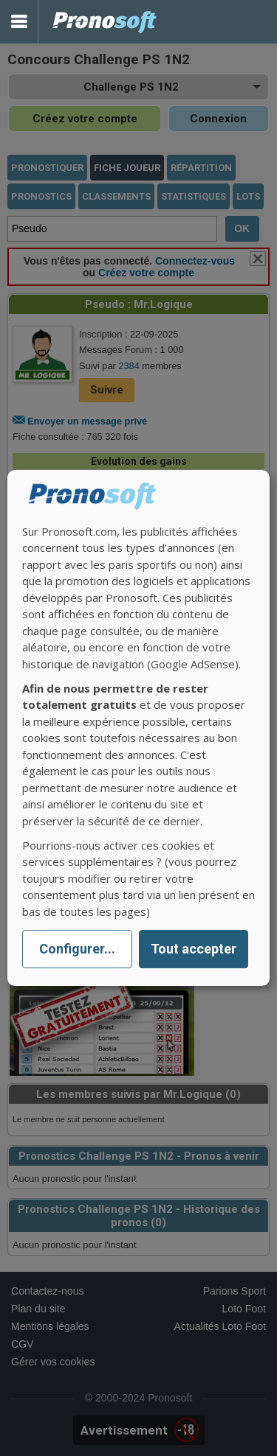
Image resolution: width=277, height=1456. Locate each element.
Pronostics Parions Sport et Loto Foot (104, 21)
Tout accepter (193, 949)
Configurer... (77, 949)
